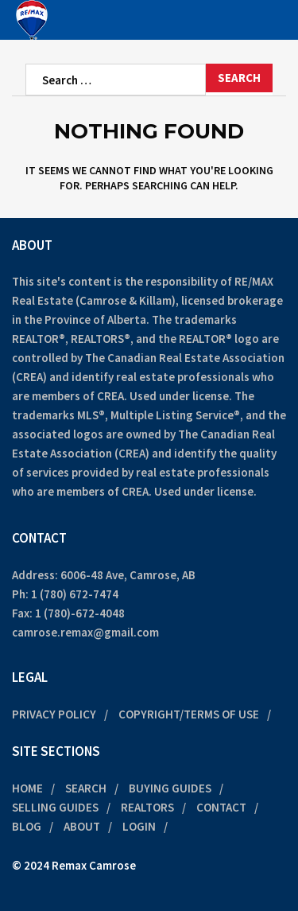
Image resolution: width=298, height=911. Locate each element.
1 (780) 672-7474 (74, 593)
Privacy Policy (54, 714)
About (82, 826)
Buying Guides (170, 788)
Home (27, 788)
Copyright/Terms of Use (188, 714)
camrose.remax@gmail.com (85, 632)
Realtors (147, 807)
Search (85, 788)
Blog (26, 826)
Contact (221, 807)
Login (139, 826)
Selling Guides (55, 807)
